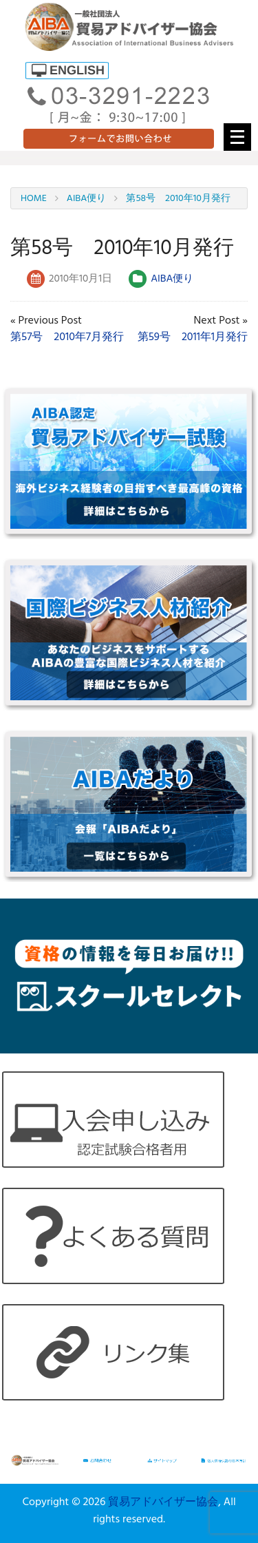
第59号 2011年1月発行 (193, 337)
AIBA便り (172, 279)
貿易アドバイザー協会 (163, 1502)
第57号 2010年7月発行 (67, 337)
